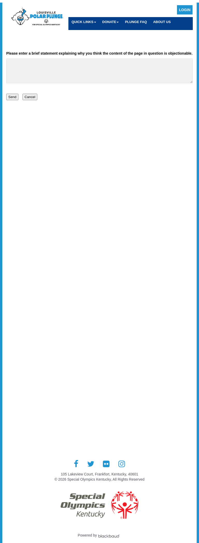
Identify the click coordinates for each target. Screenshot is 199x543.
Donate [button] (110, 22)
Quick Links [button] (84, 22)
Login (184, 10)
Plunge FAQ (136, 22)
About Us (162, 22)
